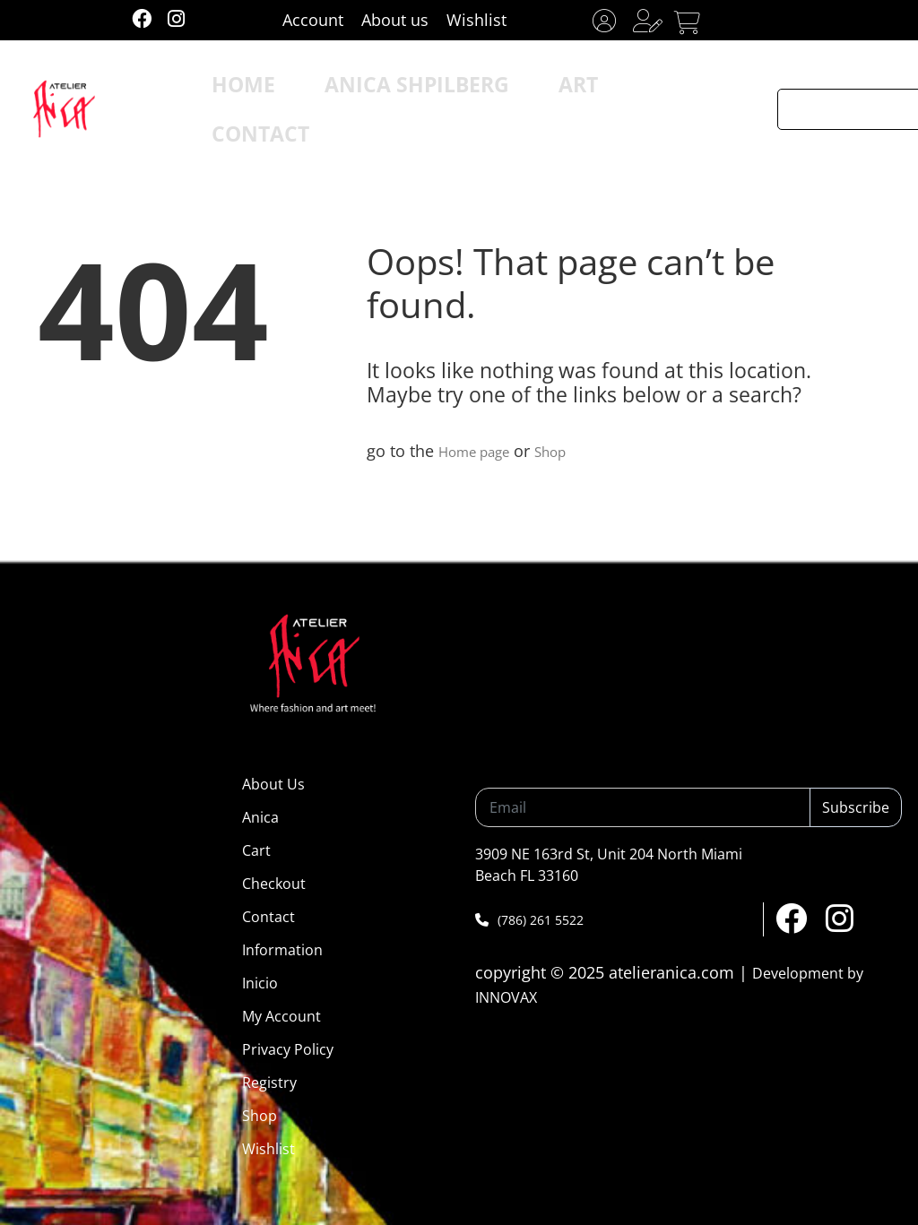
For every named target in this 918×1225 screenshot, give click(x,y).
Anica (260, 817)
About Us (273, 784)
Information (282, 950)
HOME (279, 94)
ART (532, 94)
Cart (256, 850)
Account (312, 19)
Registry (269, 1082)
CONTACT (626, 94)
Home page (481, 451)
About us (395, 19)
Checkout (274, 883)
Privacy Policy (287, 1049)
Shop (569, 451)
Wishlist (476, 19)
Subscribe (855, 807)
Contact (268, 917)
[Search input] (848, 94)
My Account (281, 1016)
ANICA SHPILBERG (410, 94)
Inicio (260, 983)
